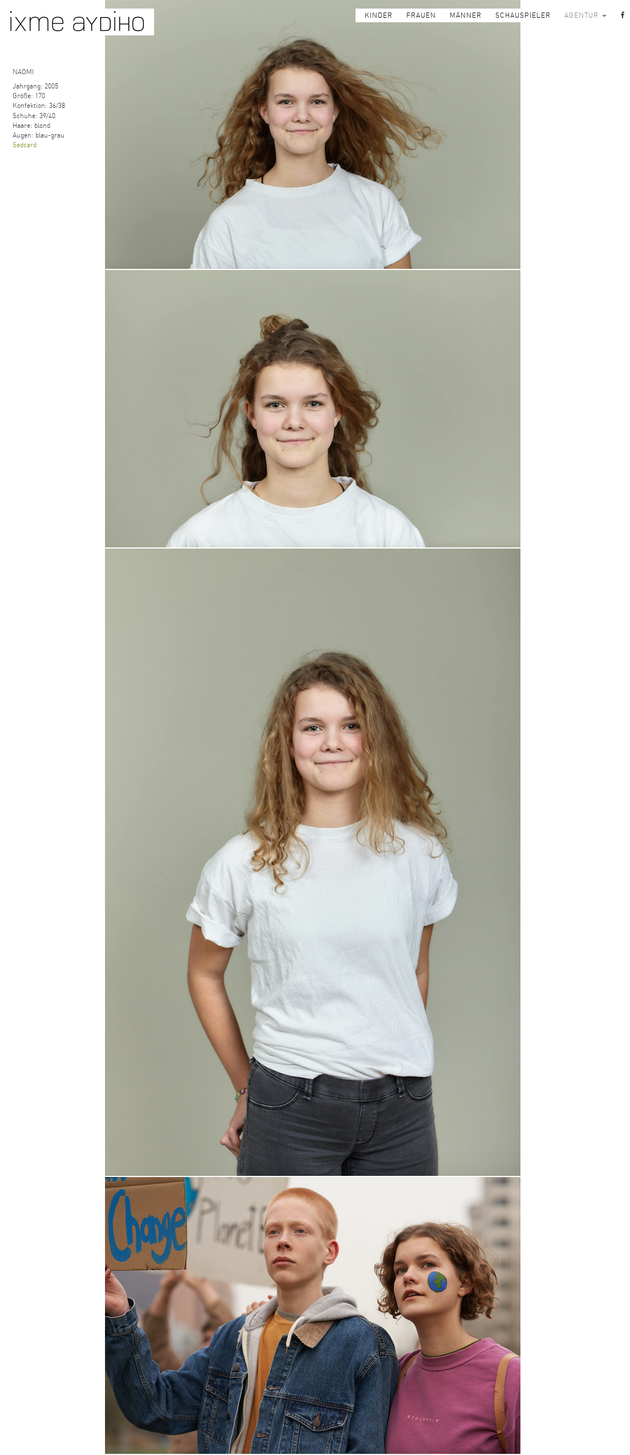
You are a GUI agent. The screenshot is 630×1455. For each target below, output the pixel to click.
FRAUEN (421, 15)
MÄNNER (466, 15)
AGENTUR (585, 15)
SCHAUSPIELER (523, 15)
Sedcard (25, 145)
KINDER (379, 15)
